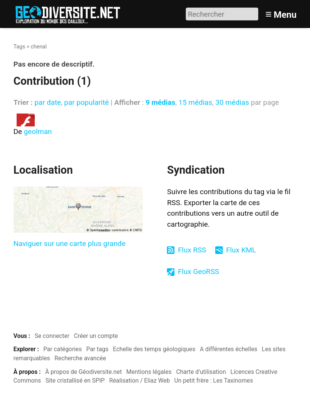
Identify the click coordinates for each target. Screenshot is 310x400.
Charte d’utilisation (201, 371)
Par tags (97, 349)
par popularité (86, 102)
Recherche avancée (80, 358)
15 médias (195, 102)
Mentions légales (149, 371)
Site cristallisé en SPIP (75, 380)
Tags (19, 47)
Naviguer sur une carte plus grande (70, 243)
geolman (38, 131)
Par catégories (62, 349)
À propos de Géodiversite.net (83, 371)
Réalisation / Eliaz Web (139, 380)
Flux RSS (192, 250)
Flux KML (241, 250)
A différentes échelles (228, 349)
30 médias (232, 102)
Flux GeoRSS (198, 271)
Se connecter (52, 335)
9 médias (160, 102)
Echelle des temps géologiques (154, 349)
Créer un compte (96, 335)
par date (47, 102)
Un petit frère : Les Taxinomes (213, 380)
